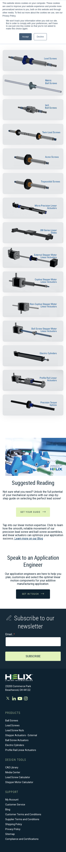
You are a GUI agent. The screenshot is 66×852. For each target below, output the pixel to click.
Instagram (26, 698)
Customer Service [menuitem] (15, 804)
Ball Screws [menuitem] (11, 720)
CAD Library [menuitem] (11, 767)
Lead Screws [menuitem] (12, 725)
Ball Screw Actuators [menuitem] (17, 740)
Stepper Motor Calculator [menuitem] (19, 782)
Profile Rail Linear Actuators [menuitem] (20, 750)
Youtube (20, 698)
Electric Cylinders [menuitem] (14, 745)
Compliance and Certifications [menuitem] (22, 839)
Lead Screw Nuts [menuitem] (14, 730)
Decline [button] (40, 37)
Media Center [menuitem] (12, 772)
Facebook (14, 698)
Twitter (8, 698)
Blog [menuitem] (7, 809)
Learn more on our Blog (28, 538)
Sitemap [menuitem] (10, 834)
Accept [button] (25, 37)
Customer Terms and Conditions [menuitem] (23, 814)
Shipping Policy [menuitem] (13, 824)
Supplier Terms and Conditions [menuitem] (22, 819)
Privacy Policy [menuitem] (12, 829)
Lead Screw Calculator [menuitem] (17, 777)
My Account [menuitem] (11, 799)
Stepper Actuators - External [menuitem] (21, 735)
